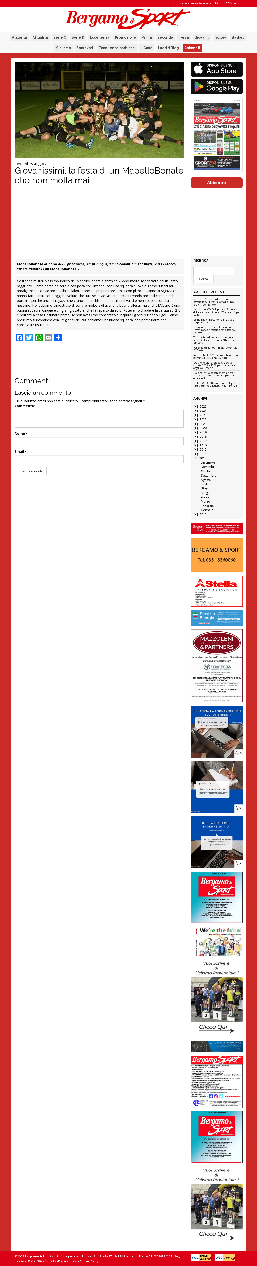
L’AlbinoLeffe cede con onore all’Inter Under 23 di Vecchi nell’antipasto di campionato (213, 376)
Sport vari (84, 48)
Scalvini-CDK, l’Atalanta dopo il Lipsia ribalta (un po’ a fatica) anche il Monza (215, 384)
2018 (203, 437)
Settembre (208, 475)
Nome (20, 433)
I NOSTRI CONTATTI (227, 3)
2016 (203, 445)
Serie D (78, 37)
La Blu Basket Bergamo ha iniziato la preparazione (213, 321)
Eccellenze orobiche (117, 48)
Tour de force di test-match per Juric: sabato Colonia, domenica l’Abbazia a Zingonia (214, 340)
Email (19, 451)
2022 (203, 419)
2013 (202, 458)
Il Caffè (147, 48)
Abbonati (192, 48)
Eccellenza (99, 37)
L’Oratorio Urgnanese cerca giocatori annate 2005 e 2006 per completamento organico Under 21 (216, 365)
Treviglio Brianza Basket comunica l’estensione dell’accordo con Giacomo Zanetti (214, 330)
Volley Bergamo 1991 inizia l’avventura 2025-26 (215, 349)
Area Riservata (201, 3)
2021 (203, 424)
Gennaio (207, 510)
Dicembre (208, 463)
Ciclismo (63, 48)
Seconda (165, 37)
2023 (203, 415)
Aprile (205, 497)
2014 (203, 454)
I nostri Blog (168, 48)
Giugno (206, 488)
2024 (203, 411)
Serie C (59, 37)
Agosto (206, 480)
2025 (203, 406)
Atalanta (19, 37)
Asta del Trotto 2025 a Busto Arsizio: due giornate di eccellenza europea (216, 356)
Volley (220, 37)
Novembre (208, 467)
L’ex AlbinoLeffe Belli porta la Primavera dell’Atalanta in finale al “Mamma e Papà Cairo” (216, 312)
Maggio (206, 493)
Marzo (205, 501)
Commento (24, 405)
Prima (147, 37)
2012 (203, 514)
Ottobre (206, 471)
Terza (184, 37)
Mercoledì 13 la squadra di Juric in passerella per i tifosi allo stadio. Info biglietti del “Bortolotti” (213, 302)
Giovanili (202, 37)
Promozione (125, 37)
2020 (203, 428)
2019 (203, 432)
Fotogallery (181, 3)
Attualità (40, 37)
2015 (203, 449)
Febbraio (207, 506)
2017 (203, 441)
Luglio (205, 484)
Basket (238, 37)
